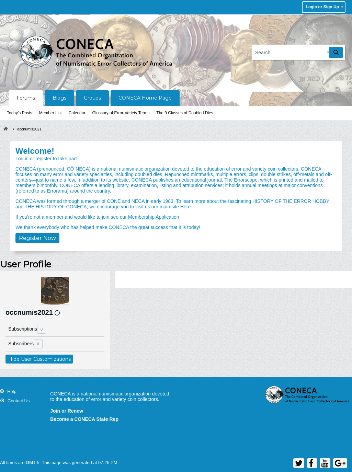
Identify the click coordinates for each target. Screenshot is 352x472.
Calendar (77, 113)
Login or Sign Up (324, 6)
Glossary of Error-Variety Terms (120, 113)
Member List (50, 113)
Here (185, 206)
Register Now (37, 238)
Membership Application (153, 217)
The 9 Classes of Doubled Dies (184, 113)
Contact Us (19, 400)
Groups (92, 98)
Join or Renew (66, 411)
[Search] (298, 52)
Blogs (59, 98)
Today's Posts (19, 113)
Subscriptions (22, 329)
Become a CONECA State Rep (84, 419)
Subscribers (21, 343)
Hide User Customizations (39, 359)
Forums (25, 98)
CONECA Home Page (145, 98)
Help (11, 391)
